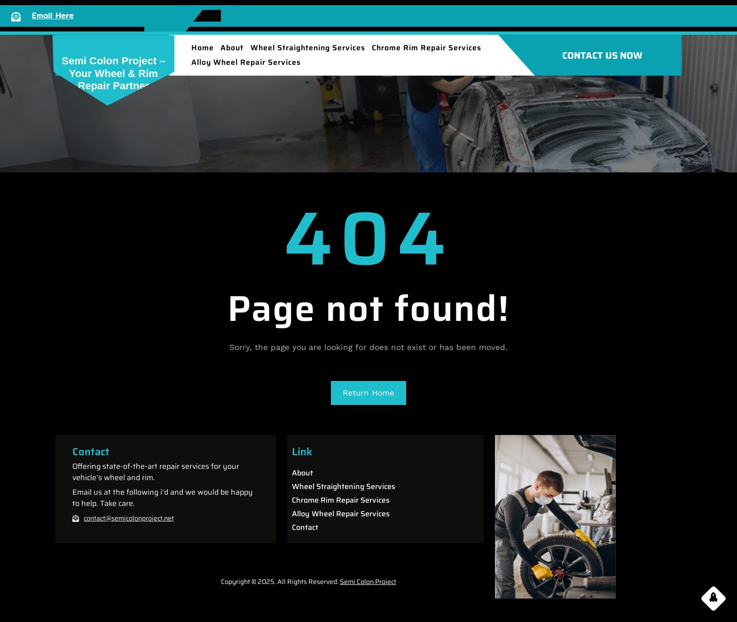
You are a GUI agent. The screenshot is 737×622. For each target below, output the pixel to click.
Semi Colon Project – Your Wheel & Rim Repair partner (113, 73)
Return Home (368, 392)
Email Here (53, 15)
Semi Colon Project (368, 581)
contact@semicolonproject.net (129, 518)
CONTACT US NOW (602, 55)
